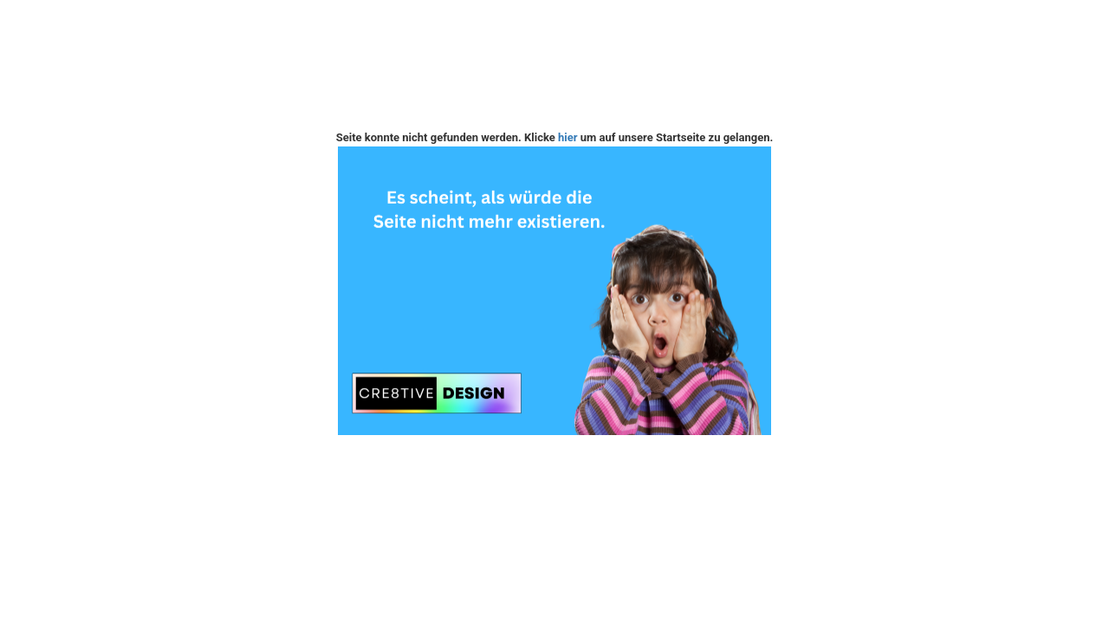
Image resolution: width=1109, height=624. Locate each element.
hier (568, 137)
